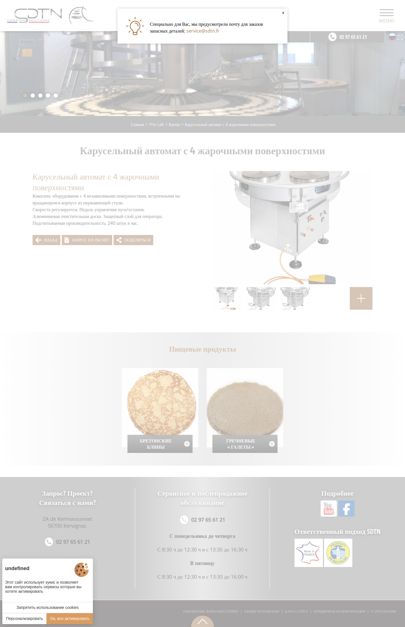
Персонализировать (24, 618)
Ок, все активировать (69, 618)
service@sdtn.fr (202, 31)
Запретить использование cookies (47, 607)
